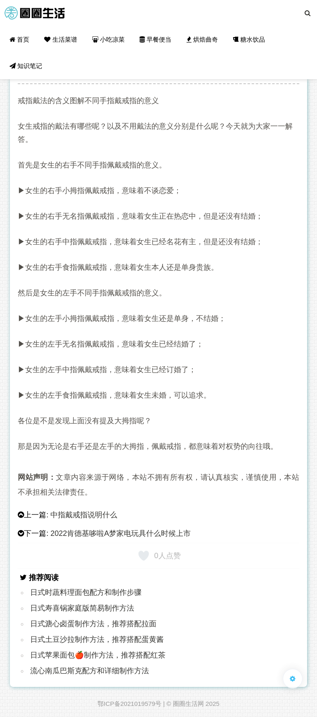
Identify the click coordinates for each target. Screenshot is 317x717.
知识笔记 (25, 65)
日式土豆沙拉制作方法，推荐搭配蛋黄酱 (97, 639)
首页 (19, 39)
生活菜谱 (60, 39)
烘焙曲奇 (202, 39)
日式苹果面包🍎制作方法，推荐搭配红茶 (98, 655)
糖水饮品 (249, 39)
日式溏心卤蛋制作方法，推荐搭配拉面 (93, 624)
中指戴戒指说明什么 (83, 515)
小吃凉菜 (108, 39)
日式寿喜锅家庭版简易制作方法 (82, 608)
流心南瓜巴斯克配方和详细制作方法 (89, 671)
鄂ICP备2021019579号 (129, 703)
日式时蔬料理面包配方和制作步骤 (86, 592)
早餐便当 (155, 39)
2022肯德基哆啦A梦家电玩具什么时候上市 (120, 533)
